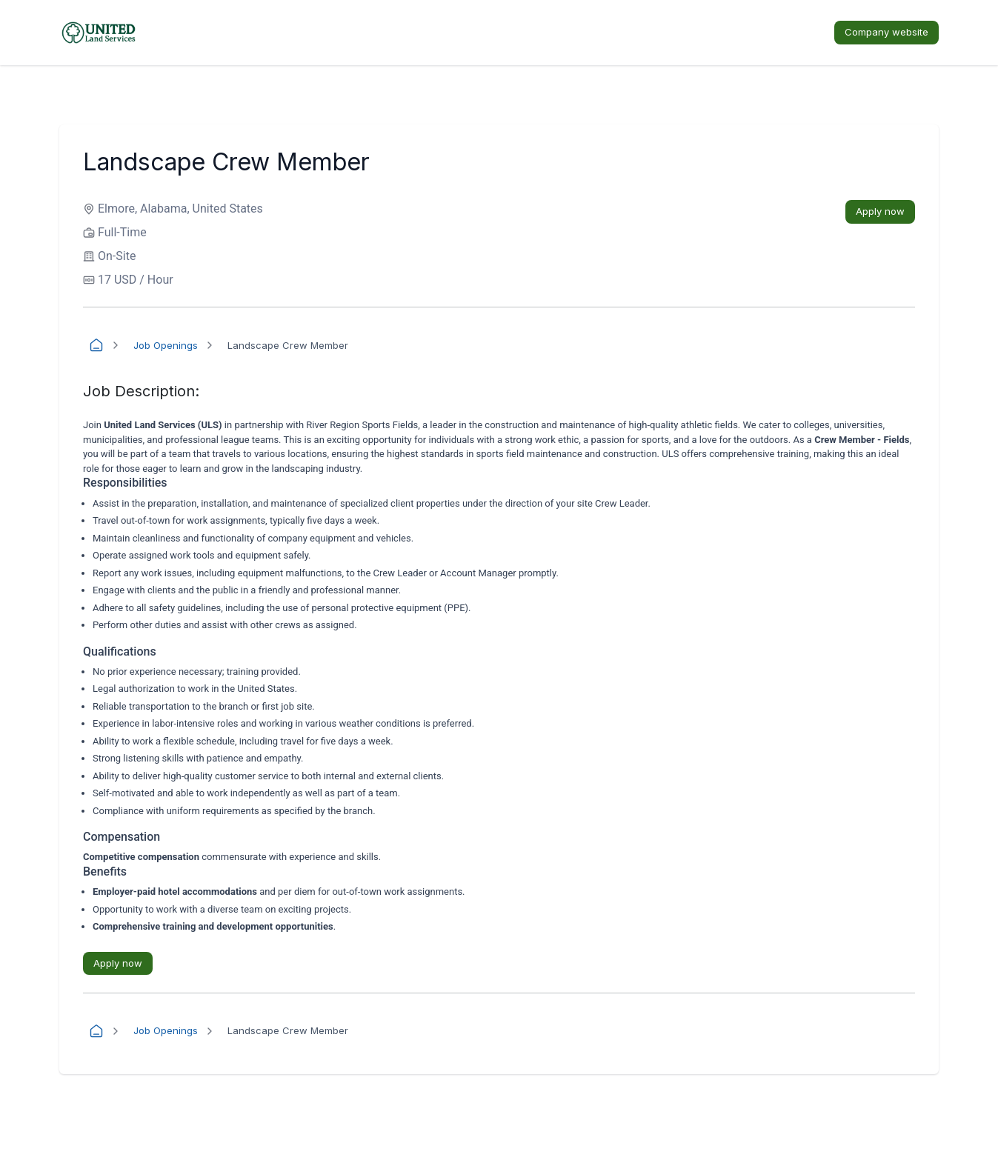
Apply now (880, 211)
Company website (886, 32)
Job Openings (165, 345)
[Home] (96, 345)
